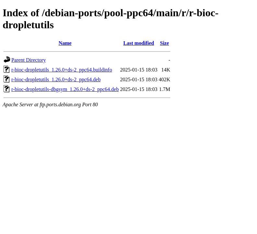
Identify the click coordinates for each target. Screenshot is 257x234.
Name (64, 43)
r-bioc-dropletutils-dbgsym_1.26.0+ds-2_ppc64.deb (65, 89)
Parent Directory (28, 60)
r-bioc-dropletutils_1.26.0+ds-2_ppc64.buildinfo (61, 69)
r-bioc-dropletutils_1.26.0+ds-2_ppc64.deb (56, 79)
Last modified (138, 43)
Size (164, 43)
